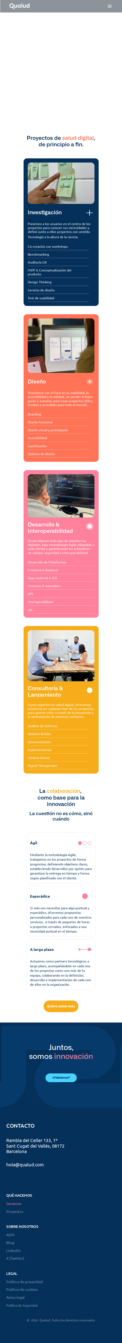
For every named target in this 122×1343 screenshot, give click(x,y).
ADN (10, 1234)
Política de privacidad (24, 1281)
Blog (10, 1242)
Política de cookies (22, 1289)
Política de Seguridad (22, 1305)
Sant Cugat (17, 1145)
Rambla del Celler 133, (29, 1140)
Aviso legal (15, 1297)
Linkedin (13, 1250)
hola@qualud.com (25, 1164)
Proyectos (14, 1211)
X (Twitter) (15, 1258)
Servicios (13, 1203)
